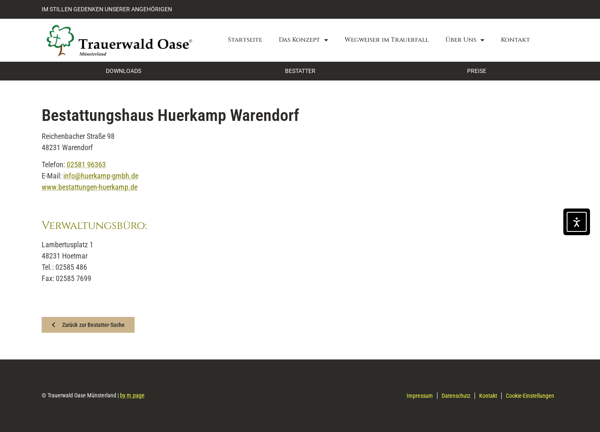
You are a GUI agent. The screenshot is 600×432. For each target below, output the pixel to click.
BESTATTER (300, 71)
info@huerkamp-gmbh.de (100, 175)
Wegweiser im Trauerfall (387, 39)
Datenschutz (456, 395)
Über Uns (464, 40)
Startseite (245, 39)
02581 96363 (86, 164)
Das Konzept (303, 40)
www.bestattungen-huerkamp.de (90, 187)
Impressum (420, 395)
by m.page (132, 395)
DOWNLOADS (123, 71)
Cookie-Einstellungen (530, 395)
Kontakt (515, 39)
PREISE (476, 71)
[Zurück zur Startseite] (118, 40)
